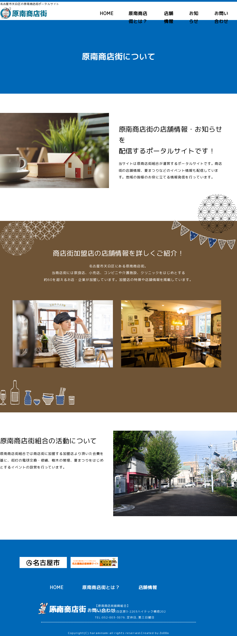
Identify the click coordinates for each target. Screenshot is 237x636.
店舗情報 (147, 587)
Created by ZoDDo (155, 633)
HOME (107, 13)
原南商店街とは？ (101, 587)
